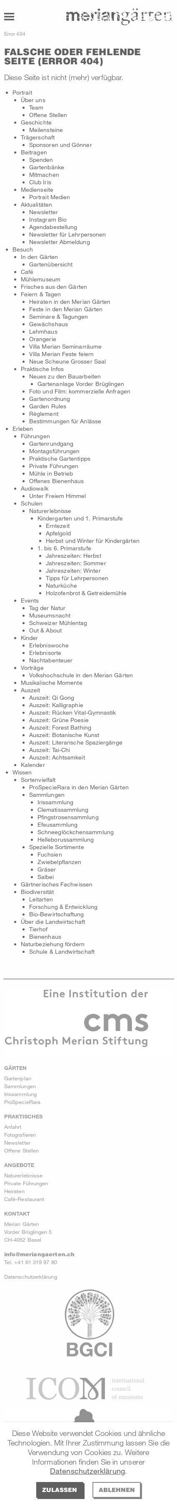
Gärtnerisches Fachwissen (56, 884)
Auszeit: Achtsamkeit (57, 757)
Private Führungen (53, 465)
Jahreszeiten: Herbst (73, 555)
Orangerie (42, 338)
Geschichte (36, 122)
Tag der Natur (47, 607)
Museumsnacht (49, 615)
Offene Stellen (48, 114)
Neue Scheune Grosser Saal (67, 361)
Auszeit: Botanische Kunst (64, 734)
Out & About (45, 630)
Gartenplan (17, 1078)
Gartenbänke (46, 167)
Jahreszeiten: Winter (73, 570)
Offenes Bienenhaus (56, 480)
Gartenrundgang (51, 443)
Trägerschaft (38, 137)
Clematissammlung (62, 809)
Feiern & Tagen (41, 294)
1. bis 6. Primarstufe (64, 548)
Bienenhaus (45, 936)
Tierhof (38, 929)
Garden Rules (47, 406)
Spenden (41, 159)
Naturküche (61, 585)
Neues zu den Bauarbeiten (65, 376)
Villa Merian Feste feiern (61, 353)
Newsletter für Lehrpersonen (67, 234)
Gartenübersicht (50, 264)
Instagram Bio (48, 219)
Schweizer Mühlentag (58, 622)
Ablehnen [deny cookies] (117, 1489)
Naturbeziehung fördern (53, 943)
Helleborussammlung (65, 839)
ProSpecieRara (22, 1102)
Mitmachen (44, 174)
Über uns (33, 99)
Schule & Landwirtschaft (62, 951)
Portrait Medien (49, 196)
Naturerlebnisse (50, 510)
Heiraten (14, 1191)
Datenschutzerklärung (87, 1470)
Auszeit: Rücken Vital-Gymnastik (72, 712)
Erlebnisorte (45, 652)
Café (27, 271)
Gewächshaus (48, 323)
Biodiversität (37, 891)
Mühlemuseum (40, 279)
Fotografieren (20, 1134)
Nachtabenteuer (50, 660)
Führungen (35, 435)
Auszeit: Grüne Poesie (59, 719)
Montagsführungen (54, 450)
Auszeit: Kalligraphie (56, 704)
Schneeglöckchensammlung (75, 831)
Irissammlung (55, 802)
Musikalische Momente (51, 682)
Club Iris (40, 182)
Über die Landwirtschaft (53, 921)
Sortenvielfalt (38, 779)
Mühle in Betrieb (51, 473)
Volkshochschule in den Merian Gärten (81, 675)
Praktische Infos (42, 368)
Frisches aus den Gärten (54, 286)
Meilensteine (46, 129)
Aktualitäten (36, 204)
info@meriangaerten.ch (39, 1254)
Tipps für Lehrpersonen (77, 577)
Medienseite (37, 189)
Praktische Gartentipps (59, 458)
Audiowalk (34, 488)
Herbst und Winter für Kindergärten (93, 540)
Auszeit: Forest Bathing (60, 727)
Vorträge (32, 667)
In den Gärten (39, 256)
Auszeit (30, 689)
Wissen (22, 772)
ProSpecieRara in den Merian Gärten (79, 787)
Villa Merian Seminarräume (65, 346)
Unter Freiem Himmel (57, 495)
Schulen (32, 503)
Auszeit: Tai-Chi (49, 749)
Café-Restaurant (24, 1199)
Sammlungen (47, 794)
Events (30, 600)
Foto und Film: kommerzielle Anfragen (79, 391)
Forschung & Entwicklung (63, 906)
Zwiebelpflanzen (59, 861)
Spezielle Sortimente (56, 846)
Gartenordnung (49, 398)
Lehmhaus (43, 331)
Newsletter (43, 211)
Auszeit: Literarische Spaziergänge (75, 742)
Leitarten (41, 899)
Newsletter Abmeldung (59, 241)
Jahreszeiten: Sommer (76, 562)
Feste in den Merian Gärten (65, 309)
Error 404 (14, 33)
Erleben (22, 428)
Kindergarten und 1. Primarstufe (80, 518)
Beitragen (34, 152)
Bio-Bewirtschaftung (56, 914)
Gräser (46, 869)
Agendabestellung (53, 226)
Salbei (45, 876)
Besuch (22, 249)
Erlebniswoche (49, 645)
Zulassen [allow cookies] (59, 1489)
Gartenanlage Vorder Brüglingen (80, 383)
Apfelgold (58, 533)
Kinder (29, 637)
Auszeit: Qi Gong (51, 697)
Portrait (22, 92)
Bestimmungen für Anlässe (65, 421)
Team (36, 107)
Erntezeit (58, 525)
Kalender (33, 764)
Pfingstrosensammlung (68, 816)
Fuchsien (49, 854)
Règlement (43, 413)
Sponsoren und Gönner (60, 144)
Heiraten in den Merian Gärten (69, 301)
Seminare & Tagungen (58, 316)
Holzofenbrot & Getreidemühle (86, 592)
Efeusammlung (57, 824)
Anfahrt (13, 1126)
